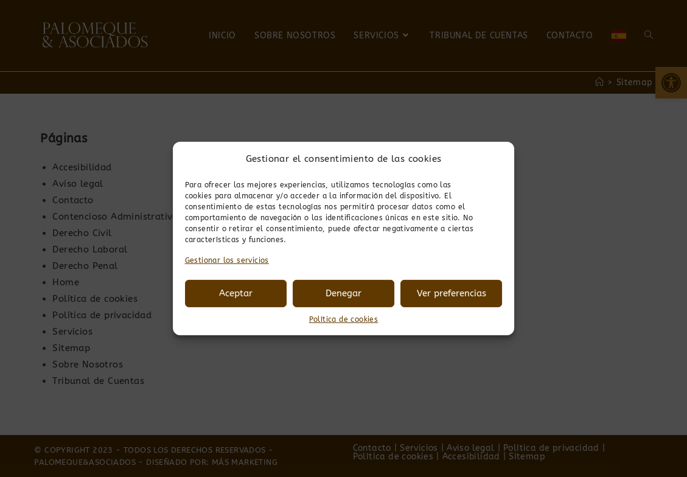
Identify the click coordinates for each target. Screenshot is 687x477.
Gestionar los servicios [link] (227, 260)
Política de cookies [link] (343, 319)
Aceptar (236, 293)
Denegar (343, 293)
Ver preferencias (451, 293)
